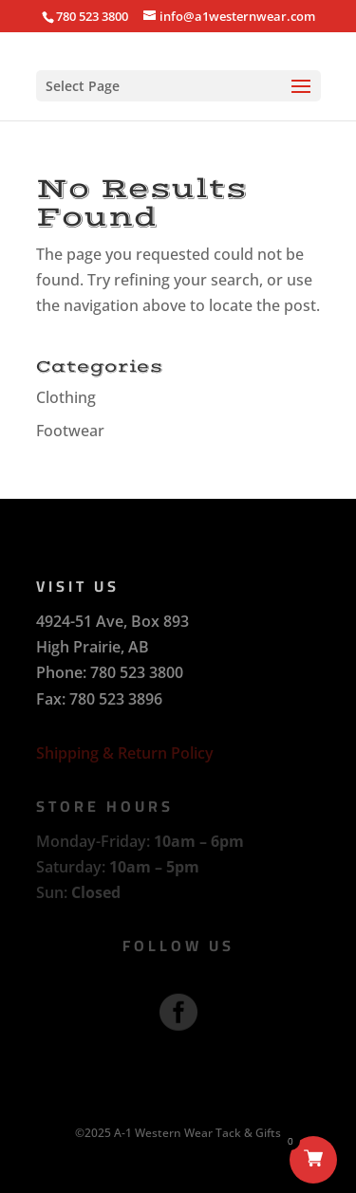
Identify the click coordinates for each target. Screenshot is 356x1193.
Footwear (70, 430)
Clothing (66, 397)
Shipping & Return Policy (125, 753)
